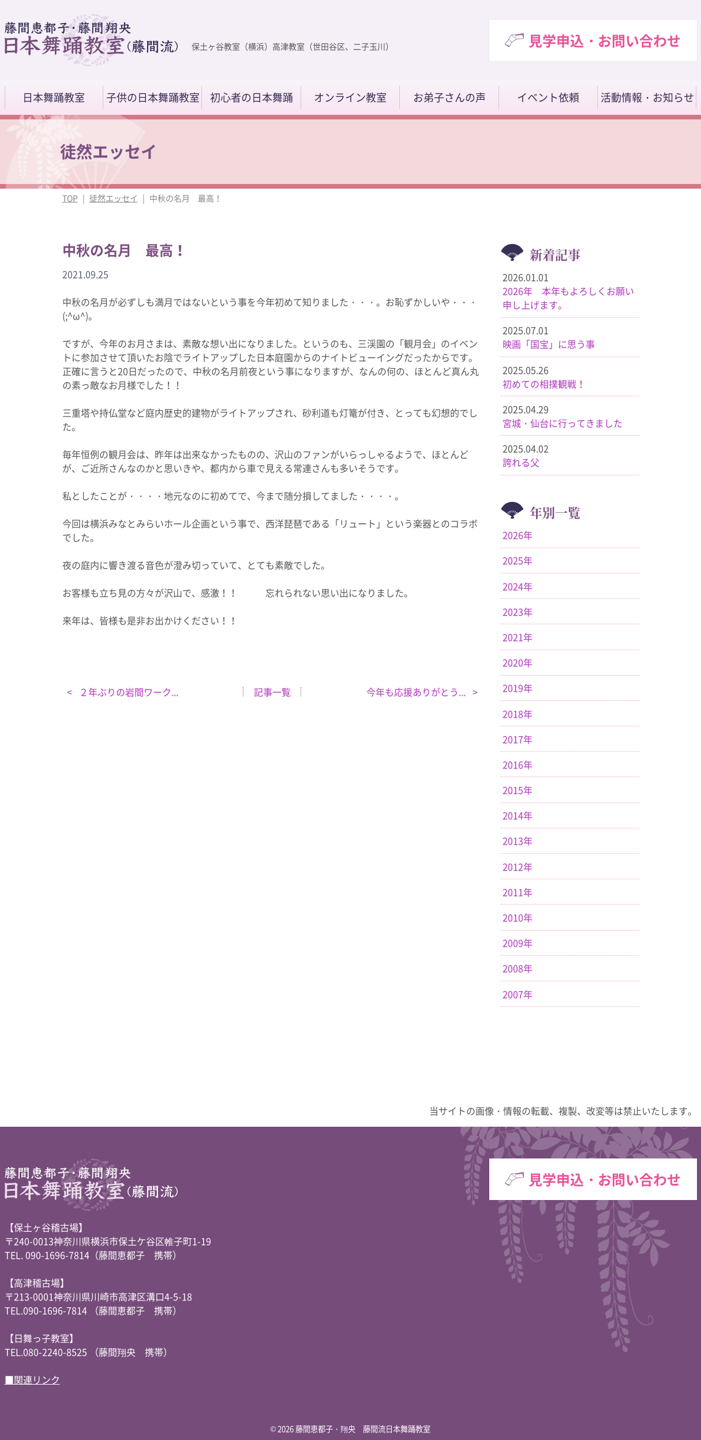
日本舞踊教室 (54, 97)
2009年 (518, 943)
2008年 (518, 968)
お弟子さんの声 (449, 97)
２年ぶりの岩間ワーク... (127, 692)
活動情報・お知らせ (647, 97)
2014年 (518, 815)
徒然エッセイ (113, 198)
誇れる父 (521, 462)
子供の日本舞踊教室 (153, 97)
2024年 (518, 586)
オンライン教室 (350, 97)
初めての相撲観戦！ (544, 384)
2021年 (518, 637)
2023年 (518, 611)
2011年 (518, 892)
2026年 (518, 535)
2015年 (518, 790)
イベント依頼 (548, 97)
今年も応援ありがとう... (417, 692)
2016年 (518, 764)
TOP (70, 198)
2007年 (518, 994)
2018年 (518, 714)
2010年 (518, 917)
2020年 (518, 662)
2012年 (518, 866)
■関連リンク (32, 1379)
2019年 (518, 688)
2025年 (518, 560)
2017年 (518, 739)
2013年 (518, 840)
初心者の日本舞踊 (251, 97)
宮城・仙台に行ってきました (563, 423)
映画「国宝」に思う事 (549, 344)
